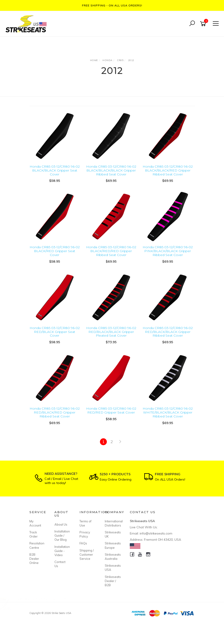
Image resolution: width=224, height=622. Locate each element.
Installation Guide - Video (61, 551)
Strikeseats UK (112, 534)
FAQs (83, 543)
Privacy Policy (84, 534)
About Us (60, 524)
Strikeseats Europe (112, 545)
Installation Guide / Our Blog (61, 535)
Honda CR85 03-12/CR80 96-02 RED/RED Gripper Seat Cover (111, 410)
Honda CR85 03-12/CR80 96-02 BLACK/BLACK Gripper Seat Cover (55, 170)
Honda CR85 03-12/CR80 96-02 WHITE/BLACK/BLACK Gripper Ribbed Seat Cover (168, 412)
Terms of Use (85, 523)
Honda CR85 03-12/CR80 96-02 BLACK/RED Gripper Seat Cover (55, 251)
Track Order (33, 534)
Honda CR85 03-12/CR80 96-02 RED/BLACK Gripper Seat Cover (55, 332)
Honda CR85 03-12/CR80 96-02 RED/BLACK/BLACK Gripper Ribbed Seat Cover (168, 332)
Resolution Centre (36, 545)
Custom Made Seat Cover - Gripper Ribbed (41, 603)
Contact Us (59, 564)
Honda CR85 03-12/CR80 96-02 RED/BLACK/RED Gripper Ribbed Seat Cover (55, 412)
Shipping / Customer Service (86, 554)
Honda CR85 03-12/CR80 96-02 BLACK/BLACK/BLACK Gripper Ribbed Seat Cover (111, 170)
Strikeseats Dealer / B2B (112, 581)
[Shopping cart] (203, 24)
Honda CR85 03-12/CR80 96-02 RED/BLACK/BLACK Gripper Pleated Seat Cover (111, 332)
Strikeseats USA (112, 567)
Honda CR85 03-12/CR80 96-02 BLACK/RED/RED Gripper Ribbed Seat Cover (111, 251)
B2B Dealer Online (34, 559)
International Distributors (112, 523)
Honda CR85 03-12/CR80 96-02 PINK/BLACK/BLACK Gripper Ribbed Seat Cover (168, 251)
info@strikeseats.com (156, 533)
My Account (35, 523)
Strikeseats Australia (112, 556)
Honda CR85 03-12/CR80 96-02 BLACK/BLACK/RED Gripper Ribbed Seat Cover (168, 170)
